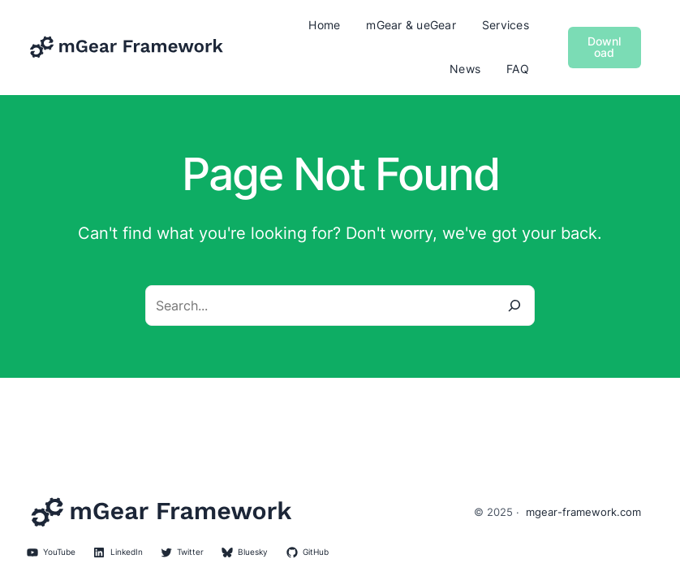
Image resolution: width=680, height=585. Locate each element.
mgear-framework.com (583, 512)
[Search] (514, 305)
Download (604, 46)
